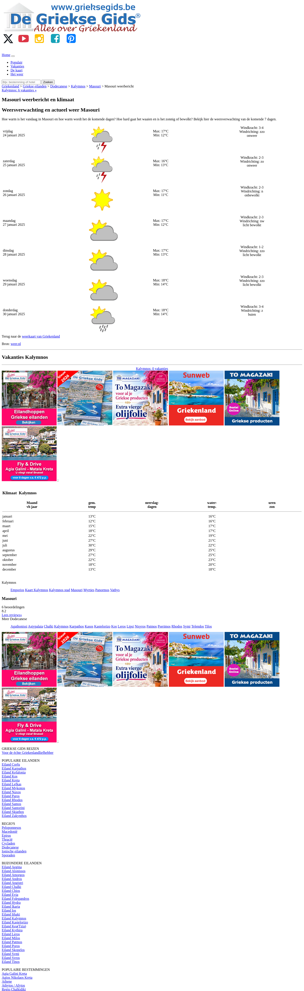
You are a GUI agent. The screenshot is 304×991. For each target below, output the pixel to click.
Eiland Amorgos (13, 875)
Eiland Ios (9, 910)
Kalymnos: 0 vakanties (152, 368)
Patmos (152, 626)
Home (6, 55)
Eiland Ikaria (11, 906)
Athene (7, 981)
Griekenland (10, 86)
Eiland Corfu (11, 764)
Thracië (7, 839)
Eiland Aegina (12, 867)
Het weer (17, 74)
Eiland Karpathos (14, 768)
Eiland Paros (11, 796)
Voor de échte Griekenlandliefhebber (28, 752)
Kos (114, 626)
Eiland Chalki (11, 887)
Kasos (89, 626)
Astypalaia (35, 626)
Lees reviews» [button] (12, 615)
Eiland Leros (11, 934)
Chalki (48, 626)
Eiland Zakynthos (14, 816)
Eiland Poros (11, 946)
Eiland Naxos (11, 792)
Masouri (95, 86)
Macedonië (9, 831)
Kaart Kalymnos (36, 590)
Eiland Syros (11, 958)
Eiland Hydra (11, 902)
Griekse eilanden (34, 86)
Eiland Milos (11, 938)
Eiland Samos (11, 804)
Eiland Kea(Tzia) (14, 926)
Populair (16, 62)
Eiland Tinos (11, 962)
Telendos (197, 626)
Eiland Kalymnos (14, 918)
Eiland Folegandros (15, 898)
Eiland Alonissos (13, 871)
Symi (187, 626)
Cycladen (8, 843)
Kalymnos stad (59, 590)
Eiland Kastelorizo (15, 922)
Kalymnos (78, 86)
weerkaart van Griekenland (41, 336)
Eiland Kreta (11, 780)
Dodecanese (58, 86)
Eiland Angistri (12, 883)
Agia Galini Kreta (14, 973)
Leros (122, 626)
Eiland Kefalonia (14, 772)
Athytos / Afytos (13, 985)
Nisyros (140, 626)
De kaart (17, 70)
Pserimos (164, 626)
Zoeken (48, 82)
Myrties (88, 590)
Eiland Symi (10, 954)
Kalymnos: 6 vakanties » (19, 90)
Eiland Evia (10, 895)
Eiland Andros (12, 879)
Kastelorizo (102, 626)
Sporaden (8, 855)
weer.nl (16, 344)
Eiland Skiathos (13, 812)
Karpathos (76, 626)
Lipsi (130, 626)
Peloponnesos (11, 827)
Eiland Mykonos (13, 788)
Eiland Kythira (12, 930)
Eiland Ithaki (11, 914)
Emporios (17, 590)
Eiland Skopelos (13, 950)
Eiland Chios (11, 891)
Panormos (102, 590)
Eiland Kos (10, 776)
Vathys (115, 590)
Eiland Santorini (13, 808)
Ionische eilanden (14, 851)
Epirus (6, 835)
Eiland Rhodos (12, 800)
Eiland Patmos (12, 942)
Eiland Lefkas (11, 784)
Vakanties (17, 66)
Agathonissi (19, 626)
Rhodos (177, 626)
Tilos (208, 626)
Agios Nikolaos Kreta (17, 977)
